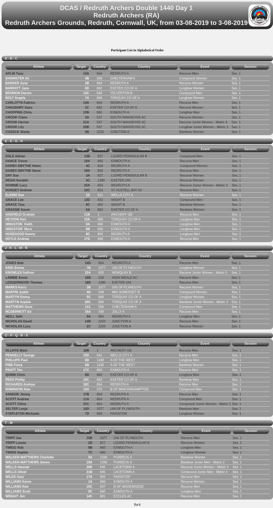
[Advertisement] (137, 39)
